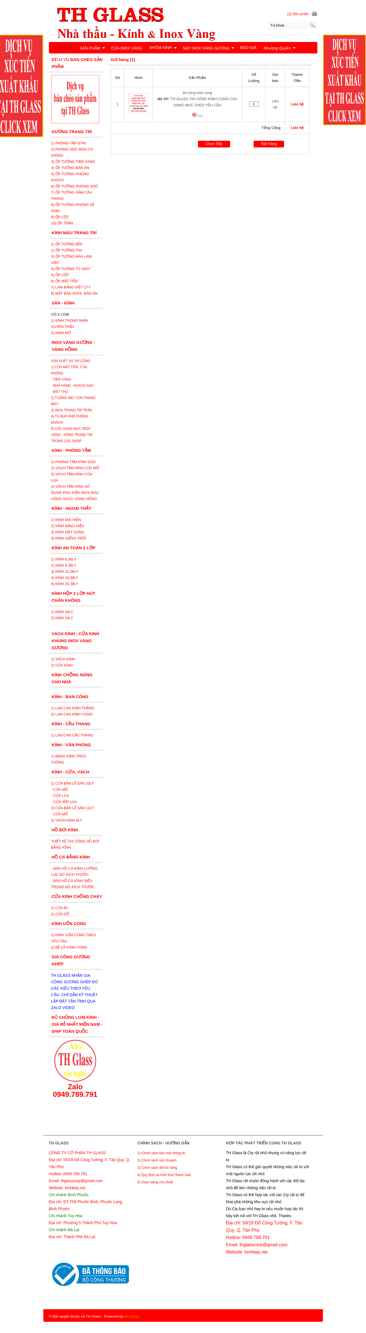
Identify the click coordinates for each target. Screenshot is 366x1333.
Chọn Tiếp (214, 144)
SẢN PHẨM (92, 48)
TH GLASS (63, 47)
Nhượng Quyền (280, 48)
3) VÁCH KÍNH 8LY (66, 820)
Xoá (197, 116)
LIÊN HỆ (61, 60)
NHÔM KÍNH (163, 47)
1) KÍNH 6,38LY (64, 559)
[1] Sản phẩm (298, 14)
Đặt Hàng (269, 144)
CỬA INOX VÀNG (126, 48)
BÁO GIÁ (248, 47)
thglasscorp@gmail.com (263, 1244)
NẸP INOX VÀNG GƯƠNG (209, 48)
